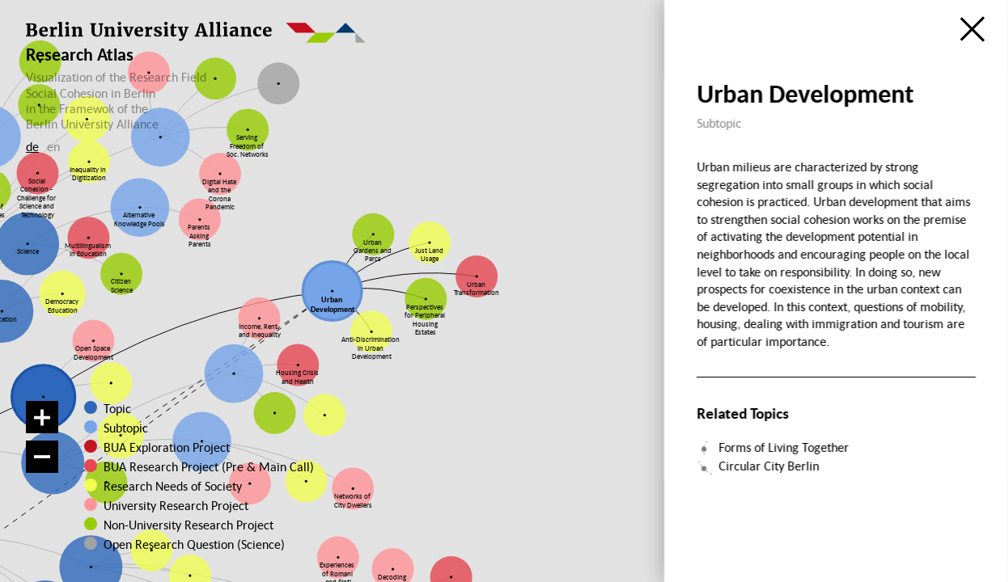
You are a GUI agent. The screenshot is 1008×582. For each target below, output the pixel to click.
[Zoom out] (42, 457)
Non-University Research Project (175, 524)
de (32, 146)
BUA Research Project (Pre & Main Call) (209, 466)
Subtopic (126, 427)
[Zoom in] (42, 417)
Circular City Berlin (769, 466)
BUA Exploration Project (167, 447)
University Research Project (168, 505)
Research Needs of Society (170, 485)
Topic (117, 408)
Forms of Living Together (784, 447)
